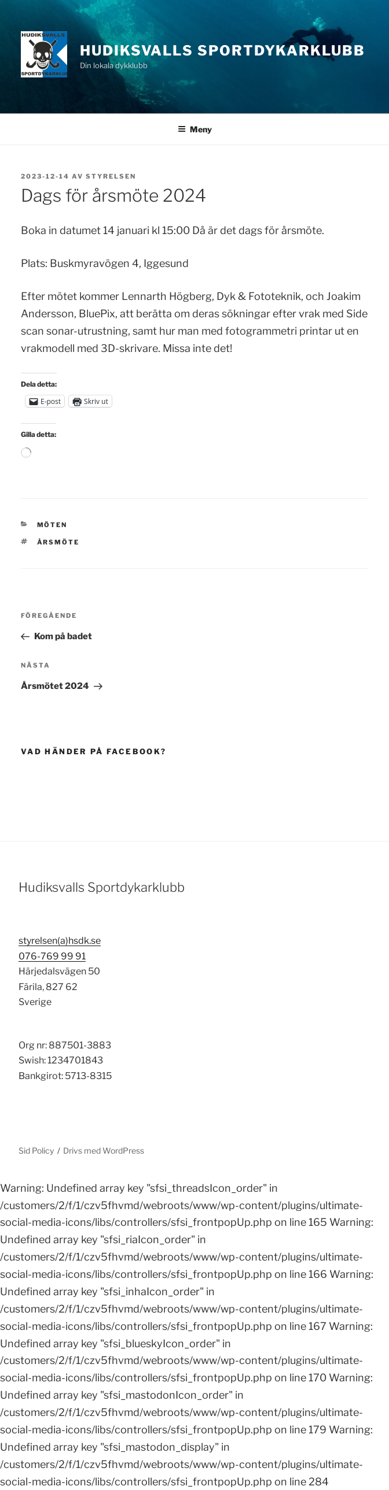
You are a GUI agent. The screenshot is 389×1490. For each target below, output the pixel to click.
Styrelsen (111, 176)
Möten (52, 525)
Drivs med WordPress (103, 1150)
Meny (195, 129)
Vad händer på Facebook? (93, 751)
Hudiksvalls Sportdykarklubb (222, 50)
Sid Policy (36, 1150)
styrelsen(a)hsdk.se (60, 940)
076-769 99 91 (52, 956)
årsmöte (58, 542)
